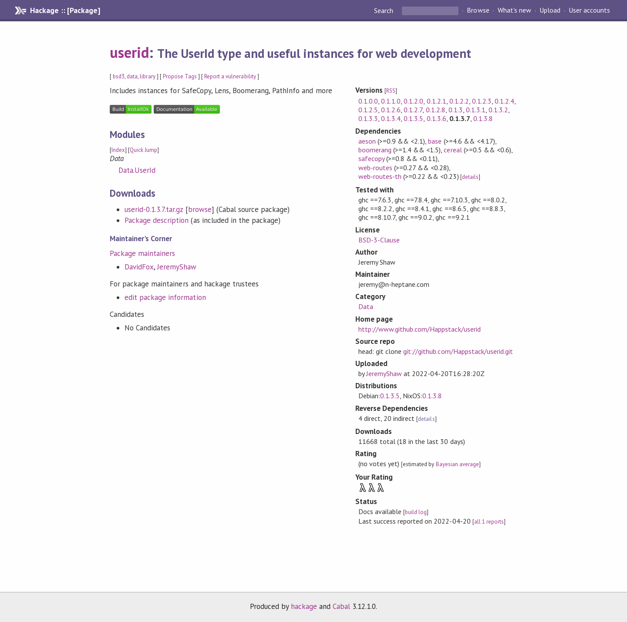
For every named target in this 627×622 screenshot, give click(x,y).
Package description (157, 220)
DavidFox (139, 267)
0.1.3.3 (368, 118)
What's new (514, 10)
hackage (304, 606)
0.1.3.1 (475, 109)
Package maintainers (142, 253)
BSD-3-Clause (379, 239)
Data (365, 306)
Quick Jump (143, 150)
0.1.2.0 (413, 101)
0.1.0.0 (368, 101)
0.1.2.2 (459, 101)
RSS (390, 90)
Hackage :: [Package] (65, 10)
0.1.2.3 (482, 101)
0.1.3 (455, 109)
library (147, 76)
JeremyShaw (176, 267)
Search (384, 10)
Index (118, 150)
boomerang (374, 149)
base (435, 141)
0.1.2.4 (504, 101)
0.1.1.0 (391, 101)
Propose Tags (180, 76)
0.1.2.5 (368, 109)
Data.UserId (136, 170)
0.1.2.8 (435, 109)
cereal (453, 149)
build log (416, 512)
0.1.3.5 (413, 118)
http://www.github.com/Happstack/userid (419, 329)
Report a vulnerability (230, 76)
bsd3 (119, 76)
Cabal (341, 606)
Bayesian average (457, 464)
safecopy (371, 158)
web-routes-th (379, 176)
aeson (367, 141)
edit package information (165, 297)
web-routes (375, 167)
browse (200, 209)
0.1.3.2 (498, 109)
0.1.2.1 (436, 101)
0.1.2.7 (413, 109)
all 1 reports (489, 521)
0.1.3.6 (436, 118)
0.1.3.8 (483, 118)
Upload (549, 10)
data (132, 76)
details (470, 177)
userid (129, 52)
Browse (478, 10)
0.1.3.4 (391, 118)
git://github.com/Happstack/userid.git (458, 351)
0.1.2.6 (391, 109)
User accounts (589, 10)
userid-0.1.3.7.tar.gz (154, 209)
